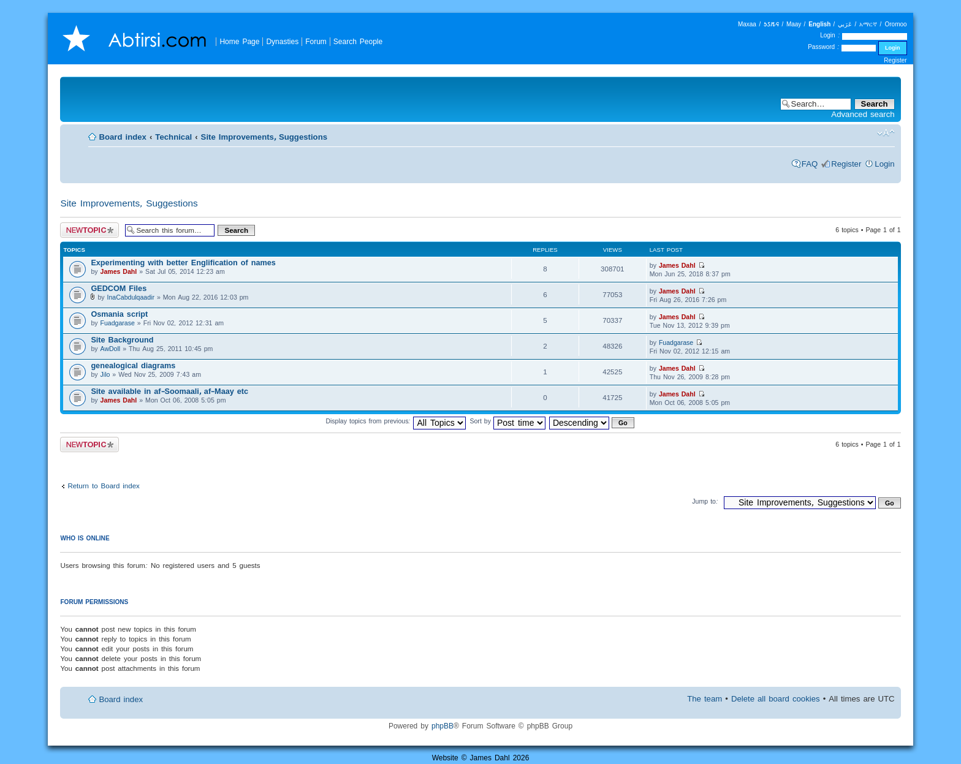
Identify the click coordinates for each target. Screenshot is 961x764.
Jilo (105, 374)
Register (895, 60)
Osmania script (119, 314)
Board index (122, 137)
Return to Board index (103, 486)
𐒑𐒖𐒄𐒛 (771, 24)
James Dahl (119, 271)
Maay (793, 24)
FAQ (810, 164)
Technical (173, 137)
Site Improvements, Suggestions (264, 137)
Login (884, 164)
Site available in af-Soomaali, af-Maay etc (169, 391)
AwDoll (111, 348)
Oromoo (895, 24)
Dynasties (282, 41)
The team (704, 699)
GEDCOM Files (118, 288)
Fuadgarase (118, 323)
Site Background (122, 340)
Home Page (239, 41)
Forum (316, 41)
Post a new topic (89, 230)
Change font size (886, 132)
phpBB (442, 726)
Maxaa (747, 24)
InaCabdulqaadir (130, 297)
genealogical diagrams (133, 365)
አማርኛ (868, 24)
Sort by (507, 421)
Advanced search (862, 114)
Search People (357, 41)
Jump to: (705, 501)
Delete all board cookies (775, 699)
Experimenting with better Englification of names (183, 263)
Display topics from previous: (395, 421)
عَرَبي (845, 24)
